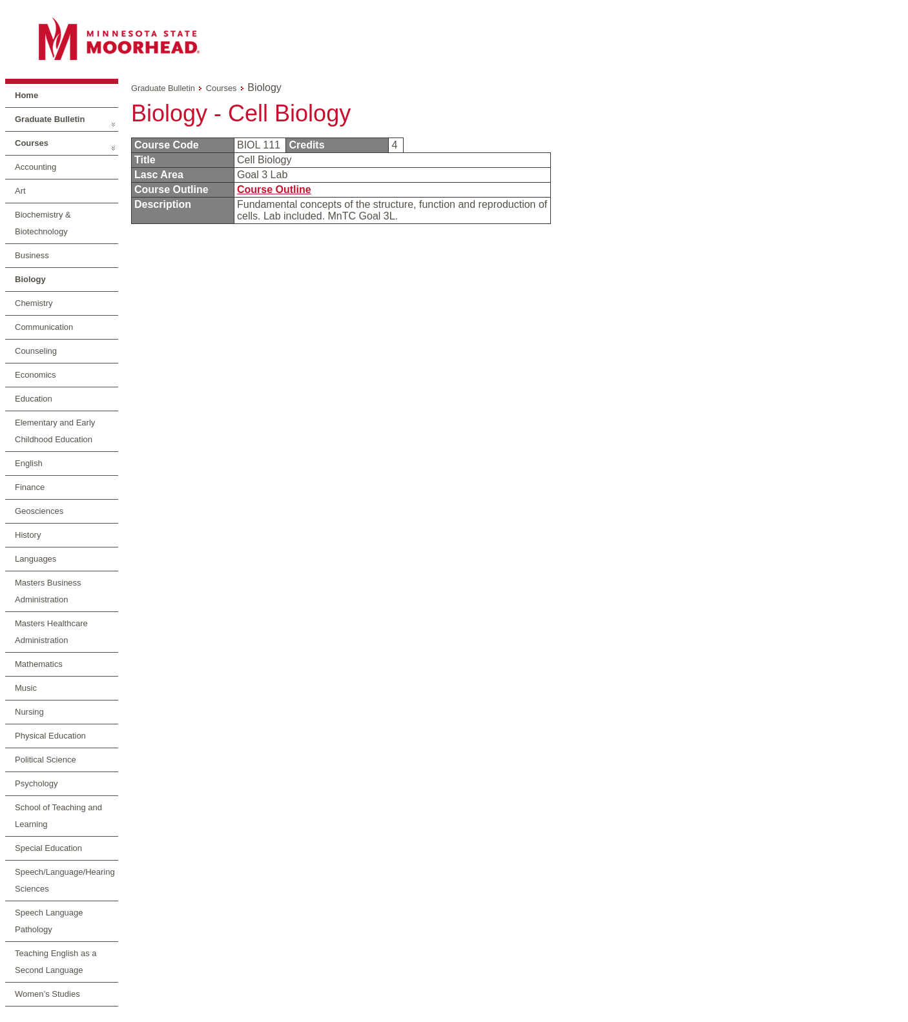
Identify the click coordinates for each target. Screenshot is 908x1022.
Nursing (29, 712)
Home (26, 95)
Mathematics (39, 664)
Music (26, 688)
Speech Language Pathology (49, 921)
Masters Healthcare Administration (51, 631)
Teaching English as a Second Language (55, 961)
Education (33, 399)
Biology (30, 279)
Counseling (36, 351)
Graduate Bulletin (50, 119)
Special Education (48, 848)
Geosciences (39, 511)
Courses (31, 143)
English (29, 463)
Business (32, 255)
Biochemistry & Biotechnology (43, 223)
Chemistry (34, 303)
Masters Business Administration (48, 591)
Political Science (45, 759)
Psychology (36, 783)
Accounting (35, 167)
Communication (44, 327)
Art (20, 191)
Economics (35, 375)
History (28, 535)
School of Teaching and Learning (58, 815)
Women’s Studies (47, 994)
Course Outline (274, 189)
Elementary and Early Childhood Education (55, 431)
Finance (30, 487)
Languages (35, 559)
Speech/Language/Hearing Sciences (65, 880)
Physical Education (50, 736)
